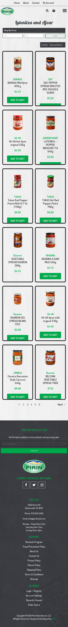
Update (55, 36)
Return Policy (34, 565)
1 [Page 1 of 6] (19, 404)
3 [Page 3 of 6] (27, 404)
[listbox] (57, 45)
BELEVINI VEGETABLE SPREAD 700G (50, 380)
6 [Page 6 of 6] (39, 404)
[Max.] (34, 36)
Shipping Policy (34, 569)
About (26, 2)
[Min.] (13, 36)
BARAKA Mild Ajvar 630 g (18, 84)
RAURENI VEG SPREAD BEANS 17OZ (17, 321)
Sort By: (45, 45)
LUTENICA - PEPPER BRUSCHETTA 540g (50, 146)
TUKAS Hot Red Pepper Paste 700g (50, 203)
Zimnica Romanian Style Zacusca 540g (17, 380)
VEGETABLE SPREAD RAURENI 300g (17, 262)
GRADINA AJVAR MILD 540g (50, 260)
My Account (48, 2)
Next (61, 404)
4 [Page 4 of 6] (31, 404)
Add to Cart (18, 100)
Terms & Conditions (34, 574)
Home (17, 2)
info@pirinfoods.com (36, 518)
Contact (36, 2)
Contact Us (34, 555)
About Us (34, 551)
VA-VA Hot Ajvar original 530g (17, 143)
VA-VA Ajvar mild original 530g (50, 319)
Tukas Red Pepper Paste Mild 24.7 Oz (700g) (18, 203)
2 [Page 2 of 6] (23, 404)
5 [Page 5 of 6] (35, 404)
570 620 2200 (37, 513)
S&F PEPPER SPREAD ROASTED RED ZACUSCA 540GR (50, 87)
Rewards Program (34, 542)
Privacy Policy (34, 560)
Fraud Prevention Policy (34, 546)
